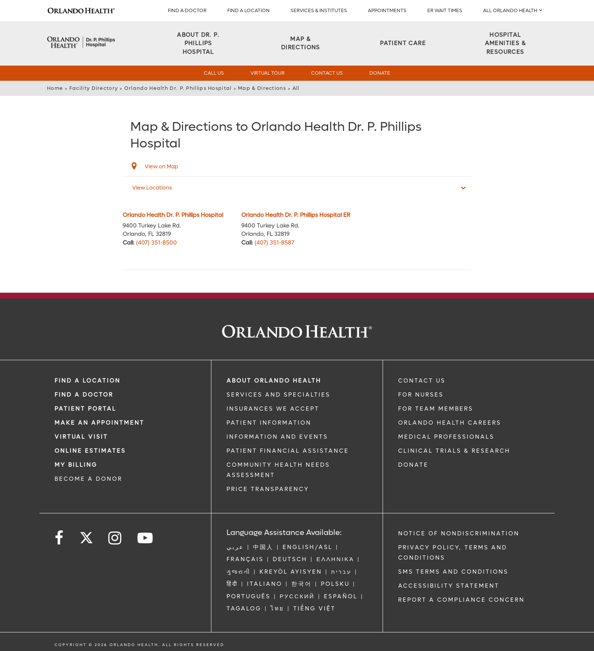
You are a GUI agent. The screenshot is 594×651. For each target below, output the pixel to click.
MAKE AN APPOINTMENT (99, 423)
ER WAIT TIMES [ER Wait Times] (444, 10)
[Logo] (81, 10)
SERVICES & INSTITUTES (319, 10)
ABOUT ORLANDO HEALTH (274, 380)
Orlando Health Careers (449, 423)
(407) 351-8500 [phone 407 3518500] (156, 242)
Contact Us (327, 73)
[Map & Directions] (300, 43)
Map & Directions (262, 88)
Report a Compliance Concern (461, 600)
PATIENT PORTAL (85, 409)
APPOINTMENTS (387, 10)
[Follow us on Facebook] (59, 538)
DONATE (413, 465)
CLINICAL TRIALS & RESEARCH (454, 451)
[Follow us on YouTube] (146, 538)
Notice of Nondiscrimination (458, 533)
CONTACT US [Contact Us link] (422, 380)
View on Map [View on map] (161, 166)
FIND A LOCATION (248, 10)
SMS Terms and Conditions (453, 572)
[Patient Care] (403, 43)
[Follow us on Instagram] (115, 538)
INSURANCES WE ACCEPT (273, 409)
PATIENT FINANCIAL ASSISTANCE (288, 451)
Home (55, 88)
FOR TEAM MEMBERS (435, 409)
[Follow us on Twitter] (86, 535)
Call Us (214, 73)
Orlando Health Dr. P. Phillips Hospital (178, 88)
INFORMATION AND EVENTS (277, 437)
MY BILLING (76, 465)
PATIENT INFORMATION (269, 423)
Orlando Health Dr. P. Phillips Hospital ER (295, 215)
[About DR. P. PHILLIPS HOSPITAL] (198, 43)
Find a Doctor (187, 10)
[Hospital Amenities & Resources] (505, 43)
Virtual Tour (267, 73)
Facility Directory (93, 88)
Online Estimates (90, 451)
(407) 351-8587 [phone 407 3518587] (274, 242)
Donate (379, 73)
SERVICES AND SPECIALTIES (278, 394)
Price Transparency (268, 489)
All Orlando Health (510, 10)
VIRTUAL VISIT (81, 437)
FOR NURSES (421, 394)
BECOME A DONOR (88, 479)
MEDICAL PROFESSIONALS (446, 437)
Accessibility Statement (448, 586)
